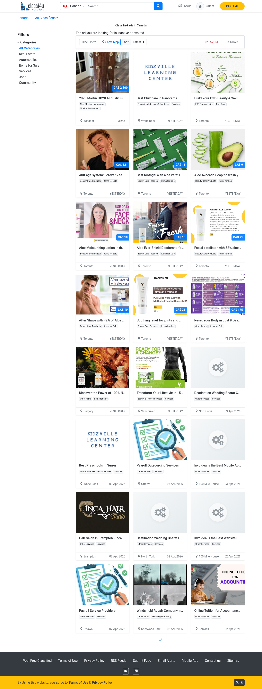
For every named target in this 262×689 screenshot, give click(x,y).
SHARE (233, 42)
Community (27, 83)
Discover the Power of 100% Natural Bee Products (117, 393)
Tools (184, 6)
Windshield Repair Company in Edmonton (167, 611)
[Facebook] (126, 671)
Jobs (22, 77)
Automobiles (28, 60)
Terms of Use (68, 661)
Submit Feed (142, 661)
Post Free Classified (37, 661)
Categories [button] (26, 42)
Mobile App (190, 661)
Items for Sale (29, 65)
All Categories (29, 48)
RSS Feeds (118, 661)
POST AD (232, 6)
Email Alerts (166, 661)
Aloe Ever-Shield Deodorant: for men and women (174, 248)
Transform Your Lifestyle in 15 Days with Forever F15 (177, 393)
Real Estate (27, 54)
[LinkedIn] (136, 671)
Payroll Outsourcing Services (158, 465)
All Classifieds (45, 18)
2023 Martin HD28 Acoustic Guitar (104, 98)
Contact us (213, 661)
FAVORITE (213, 42)
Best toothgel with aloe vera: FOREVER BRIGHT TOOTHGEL (182, 175)
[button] (206, 6)
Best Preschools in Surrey (97, 465)
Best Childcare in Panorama (157, 98)
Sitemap (233, 661)
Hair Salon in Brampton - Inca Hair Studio (109, 538)
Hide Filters (89, 42)
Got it (239, 682)
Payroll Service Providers (97, 611)
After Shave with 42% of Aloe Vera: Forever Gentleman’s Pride (126, 320)
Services (25, 71)
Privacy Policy (94, 661)
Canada (22, 18)
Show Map (110, 42)
